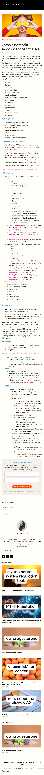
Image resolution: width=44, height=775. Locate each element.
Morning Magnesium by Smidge (21, 268)
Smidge (12, 272)
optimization (19, 39)
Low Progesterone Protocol (12, 652)
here (14, 350)
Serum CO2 (13, 153)
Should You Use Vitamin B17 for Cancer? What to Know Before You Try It (20, 683)
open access (10, 39)
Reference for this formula (31, 382)
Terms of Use (9, 762)
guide (3, 39)
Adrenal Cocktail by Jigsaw (19, 239)
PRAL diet (28, 406)
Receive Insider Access (22, 486)
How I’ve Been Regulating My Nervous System (19, 590)
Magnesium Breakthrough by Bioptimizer (24, 261)
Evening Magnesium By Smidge (21, 275)
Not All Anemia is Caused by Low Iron (16, 715)
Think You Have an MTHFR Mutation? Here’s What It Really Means (21, 621)
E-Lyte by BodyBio (16, 225)
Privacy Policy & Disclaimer (25, 762)
